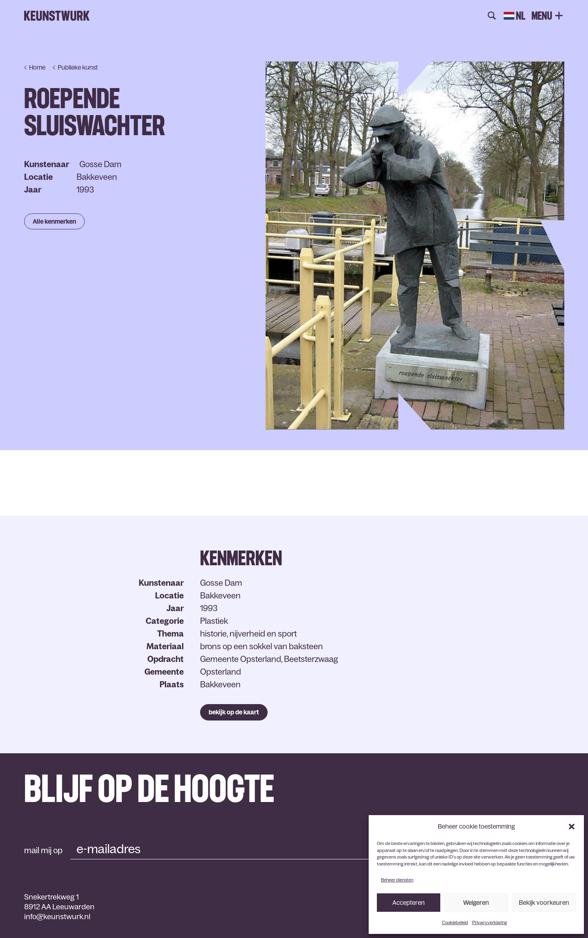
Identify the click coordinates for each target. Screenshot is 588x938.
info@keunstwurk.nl (57, 917)
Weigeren (476, 902)
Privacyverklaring (489, 922)
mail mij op (43, 850)
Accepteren (408, 902)
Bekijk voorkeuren (544, 902)
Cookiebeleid (455, 922)
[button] (572, 826)
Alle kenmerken (54, 221)
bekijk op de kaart (234, 712)
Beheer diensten (397, 879)
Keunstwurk (57, 16)
